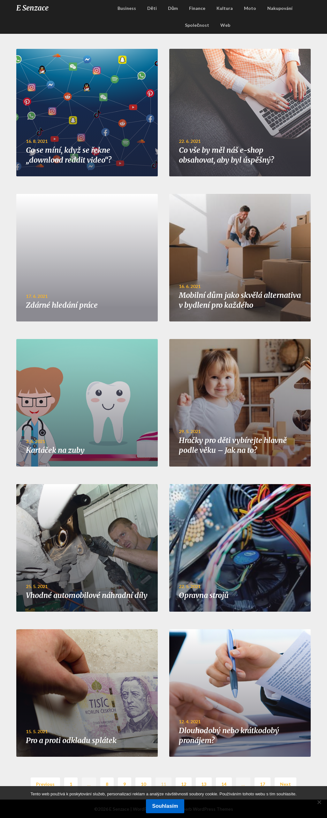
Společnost (197, 25)
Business (127, 8)
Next (285, 784)
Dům (173, 8)
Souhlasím (165, 806)
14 (223, 784)
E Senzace (32, 8)
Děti (152, 8)
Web (225, 25)
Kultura (225, 8)
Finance (197, 8)
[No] (319, 802)
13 (203, 784)
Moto (250, 8)
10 (143, 784)
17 (262, 784)
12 (183, 784)
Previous (45, 784)
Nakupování (280, 8)
